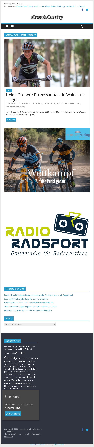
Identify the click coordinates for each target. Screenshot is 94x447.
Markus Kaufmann (11, 383)
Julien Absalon (9, 374)
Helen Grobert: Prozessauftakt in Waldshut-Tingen (45, 97)
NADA (78, 104)
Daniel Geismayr (32, 358)
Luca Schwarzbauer (20, 377)
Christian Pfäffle (10, 353)
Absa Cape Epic (9, 347)
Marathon (17, 380)
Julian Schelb (30, 372)
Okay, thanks (13, 413)
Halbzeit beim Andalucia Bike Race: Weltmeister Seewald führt (28, 302)
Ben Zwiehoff (26, 349)
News (9, 90)
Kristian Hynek (8, 377)
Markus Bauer (28, 381)
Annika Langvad (15, 349)
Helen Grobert (70, 104)
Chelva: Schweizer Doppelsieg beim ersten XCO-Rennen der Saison (30, 306)
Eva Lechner (16, 364)
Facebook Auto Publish (37, 445)
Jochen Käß (8, 372)
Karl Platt (19, 374)
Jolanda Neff (19, 371)
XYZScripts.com (59, 445)
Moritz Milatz (14, 388)
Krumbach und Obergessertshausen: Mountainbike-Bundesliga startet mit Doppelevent (50, 6)
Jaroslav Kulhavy (30, 369)
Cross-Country (15, 355)
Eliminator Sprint (10, 361)
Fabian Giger (25, 364)
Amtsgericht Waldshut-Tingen (48, 104)
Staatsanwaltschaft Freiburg (15, 107)
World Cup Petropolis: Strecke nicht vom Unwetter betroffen (28, 310)
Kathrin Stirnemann (29, 374)
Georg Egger (14, 366)
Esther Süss (8, 364)
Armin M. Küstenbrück (26, 104)
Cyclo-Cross (22, 358)
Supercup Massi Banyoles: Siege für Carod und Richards (26, 299)
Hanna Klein (8, 369)
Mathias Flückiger (26, 386)
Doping (61, 104)
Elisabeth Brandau (26, 361)
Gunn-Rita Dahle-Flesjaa (28, 367)
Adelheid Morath (22, 346)
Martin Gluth (15, 386)
